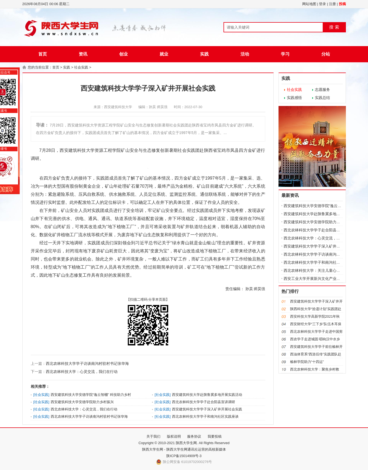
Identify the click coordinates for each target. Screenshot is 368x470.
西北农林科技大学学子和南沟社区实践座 (318, 262)
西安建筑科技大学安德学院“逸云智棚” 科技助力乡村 (91, 395)
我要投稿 (215, 436)
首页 (42, 54)
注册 (332, 4)
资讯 (83, 54)
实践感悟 (294, 97)
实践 (204, 54)
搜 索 (334, 27)
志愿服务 (322, 89)
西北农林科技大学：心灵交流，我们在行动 (82, 371)
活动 (244, 54)
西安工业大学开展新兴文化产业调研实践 (318, 278)
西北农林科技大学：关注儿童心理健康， (318, 270)
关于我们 (153, 436)
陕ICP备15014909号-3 (183, 456)
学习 (285, 54)
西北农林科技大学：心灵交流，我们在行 (318, 238)
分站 (325, 54)
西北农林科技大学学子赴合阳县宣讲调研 (203, 402)
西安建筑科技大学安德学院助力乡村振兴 (82, 402)
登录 (322, 4)
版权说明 (174, 436)
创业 (123, 54)
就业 (164, 54)
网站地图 (309, 4)
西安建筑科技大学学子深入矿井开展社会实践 (207, 409)
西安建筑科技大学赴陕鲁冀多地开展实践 (318, 214)
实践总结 (322, 97)
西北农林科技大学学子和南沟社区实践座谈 (205, 416)
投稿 (342, 4)
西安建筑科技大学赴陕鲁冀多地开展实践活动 (207, 395)
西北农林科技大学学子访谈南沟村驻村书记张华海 (87, 363)
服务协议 (194, 436)
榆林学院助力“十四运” (307, 362)
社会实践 (81, 67)
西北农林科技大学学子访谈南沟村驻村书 (318, 254)
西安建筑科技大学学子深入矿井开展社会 (318, 246)
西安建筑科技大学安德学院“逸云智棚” (315, 206)
